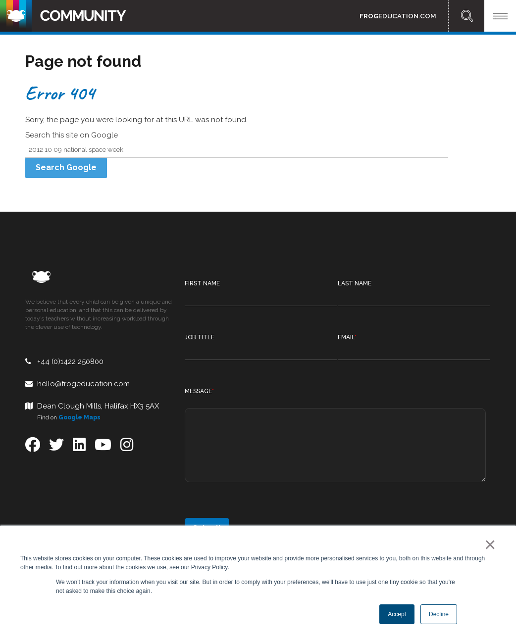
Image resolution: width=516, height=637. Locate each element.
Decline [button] (439, 614)
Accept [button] (397, 614)
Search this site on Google (71, 135)
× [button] (488, 544)
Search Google (66, 167)
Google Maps (79, 417)
